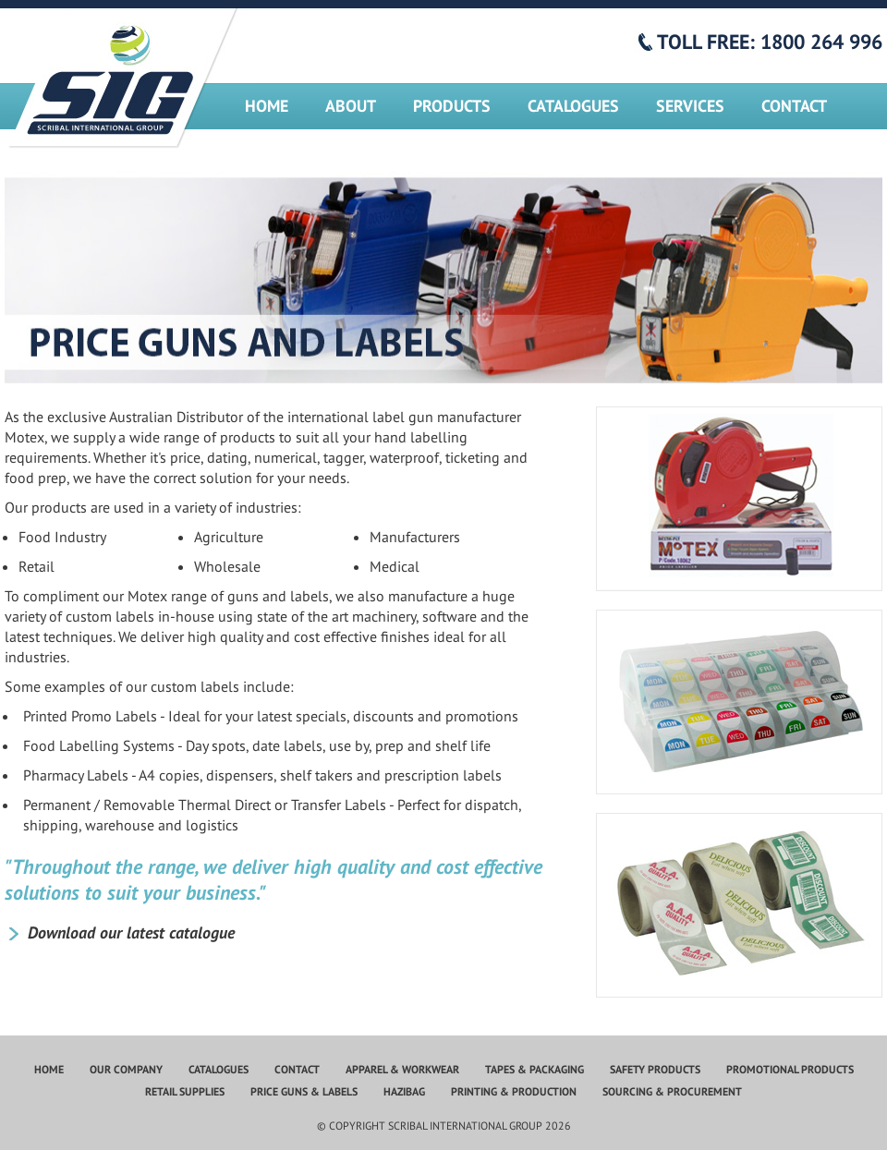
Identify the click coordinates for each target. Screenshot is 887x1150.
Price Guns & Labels (304, 1091)
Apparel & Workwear (402, 1069)
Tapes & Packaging (534, 1069)
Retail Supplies (185, 1091)
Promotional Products (790, 1069)
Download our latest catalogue (131, 932)
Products (452, 105)
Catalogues (573, 105)
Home (266, 105)
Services (690, 105)
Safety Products (655, 1069)
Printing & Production (514, 1091)
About (350, 105)
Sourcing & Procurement (672, 1091)
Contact (794, 105)
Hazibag (404, 1091)
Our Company (126, 1069)
